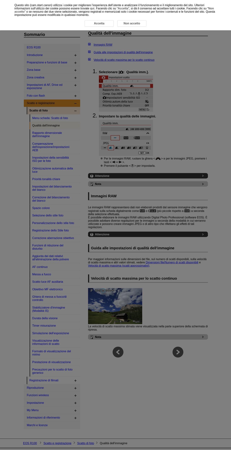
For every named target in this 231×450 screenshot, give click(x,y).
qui (92, 8)
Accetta (123, 8)
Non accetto (132, 23)
